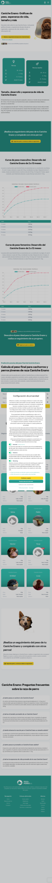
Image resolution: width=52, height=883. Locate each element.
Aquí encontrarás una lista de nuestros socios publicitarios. (25, 472)
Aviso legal (31, 487)
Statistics (15, 452)
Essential (19, 444)
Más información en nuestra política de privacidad (23, 474)
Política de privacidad (23, 487)
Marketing (15, 460)
